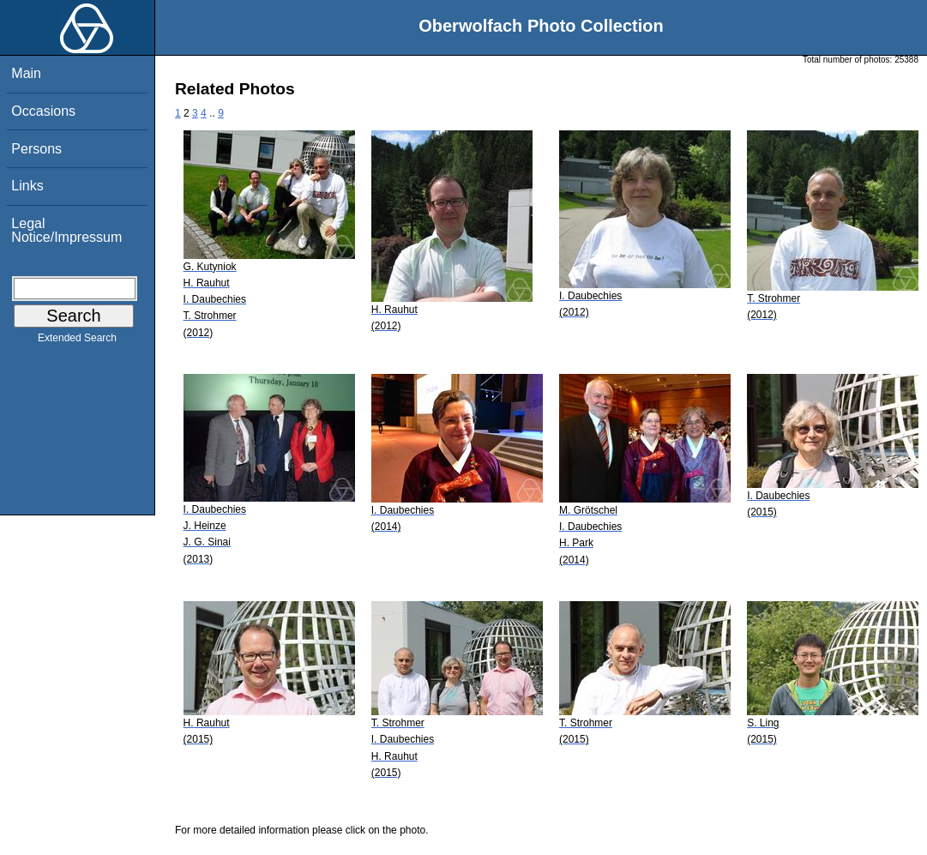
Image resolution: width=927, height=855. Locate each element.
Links (27, 185)
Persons (36, 148)
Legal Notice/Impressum (66, 230)
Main (26, 73)
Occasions (43, 111)
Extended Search (77, 341)
